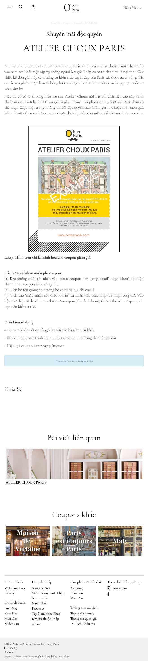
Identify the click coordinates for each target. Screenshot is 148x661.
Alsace (36, 624)
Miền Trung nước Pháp (48, 593)
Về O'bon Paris (15, 588)
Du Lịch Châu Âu (82, 623)
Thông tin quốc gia (83, 618)
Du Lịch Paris (15, 602)
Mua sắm (10, 618)
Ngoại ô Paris (41, 588)
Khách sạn (11, 623)
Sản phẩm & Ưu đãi (85, 582)
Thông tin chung (81, 613)
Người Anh (40, 603)
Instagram (117, 588)
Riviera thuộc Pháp (45, 618)
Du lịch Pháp (42, 582)
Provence (38, 608)
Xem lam (10, 613)
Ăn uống (10, 608)
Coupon (66, 23)
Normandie (40, 598)
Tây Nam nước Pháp (46, 613)
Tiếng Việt (132, 7)
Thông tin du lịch (83, 607)
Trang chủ (55, 23)
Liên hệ (9, 593)
